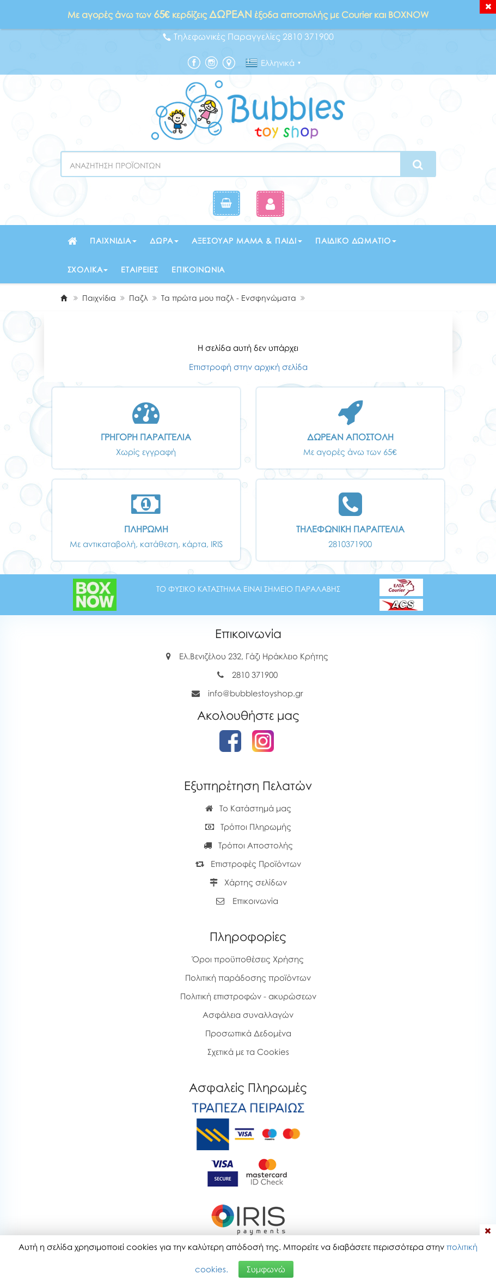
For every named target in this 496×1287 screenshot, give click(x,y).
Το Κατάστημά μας (248, 808)
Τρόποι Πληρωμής (248, 826)
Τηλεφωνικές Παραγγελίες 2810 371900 (248, 36)
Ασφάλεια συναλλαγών (248, 1014)
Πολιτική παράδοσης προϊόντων (248, 977)
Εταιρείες (139, 269)
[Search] (418, 164)
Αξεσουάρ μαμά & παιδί (247, 240)
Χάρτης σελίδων (248, 882)
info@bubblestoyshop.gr (255, 693)
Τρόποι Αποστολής (248, 845)
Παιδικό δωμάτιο (355, 240)
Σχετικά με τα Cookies (248, 1052)
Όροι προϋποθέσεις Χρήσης (248, 959)
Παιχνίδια (113, 240)
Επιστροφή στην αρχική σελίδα (248, 367)
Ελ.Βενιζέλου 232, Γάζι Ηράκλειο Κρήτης (253, 656)
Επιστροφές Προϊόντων (248, 864)
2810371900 (350, 544)
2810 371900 (255, 674)
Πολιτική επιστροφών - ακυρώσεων (248, 996)
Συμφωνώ (266, 1269)
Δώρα (164, 240)
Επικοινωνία (198, 269)
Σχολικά (88, 269)
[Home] (63, 297)
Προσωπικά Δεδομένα (248, 1033)
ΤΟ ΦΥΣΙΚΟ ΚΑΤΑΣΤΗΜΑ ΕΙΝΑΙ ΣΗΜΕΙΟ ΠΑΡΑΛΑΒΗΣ (248, 588)
